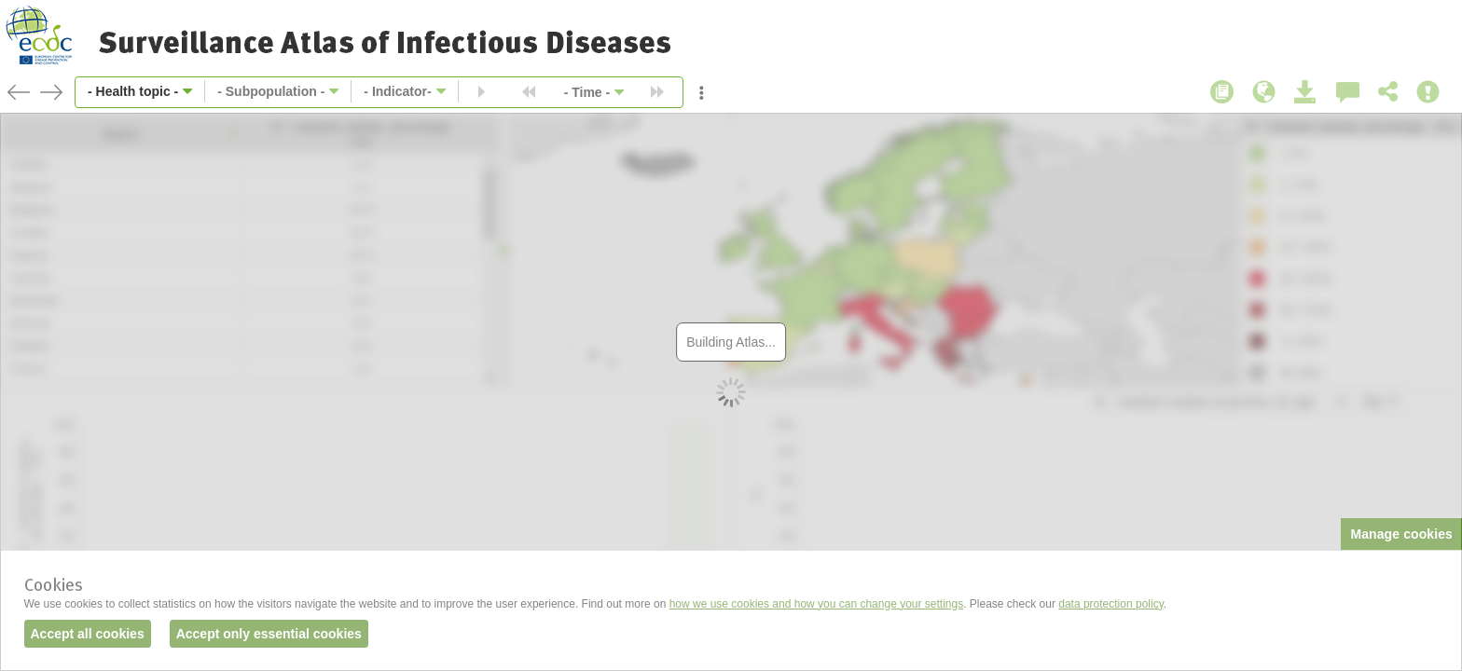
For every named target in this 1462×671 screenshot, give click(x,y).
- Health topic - (133, 91)
